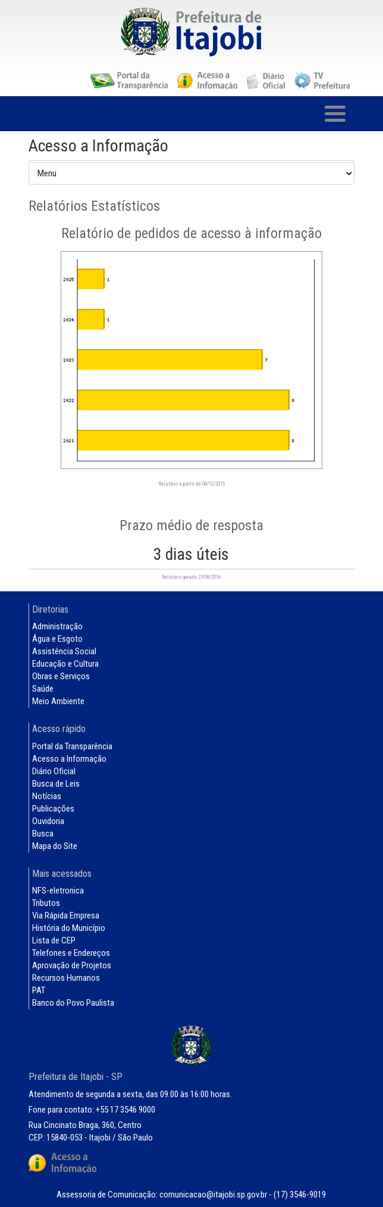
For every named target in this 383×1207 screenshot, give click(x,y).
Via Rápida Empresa (65, 915)
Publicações (53, 808)
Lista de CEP (54, 940)
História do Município (68, 928)
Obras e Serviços (61, 676)
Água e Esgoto (57, 638)
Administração (57, 626)
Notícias (46, 796)
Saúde (43, 688)
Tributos (46, 903)
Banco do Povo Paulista (73, 1002)
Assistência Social (64, 651)
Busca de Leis (56, 783)
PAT (38, 990)
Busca (43, 833)
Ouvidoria (48, 821)
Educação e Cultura (65, 663)
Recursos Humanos (66, 977)
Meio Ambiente (58, 701)
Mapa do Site (54, 846)
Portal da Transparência (72, 746)
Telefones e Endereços (71, 953)
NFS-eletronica (58, 890)
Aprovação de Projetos (71, 965)
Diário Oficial (54, 771)
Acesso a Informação (69, 758)
